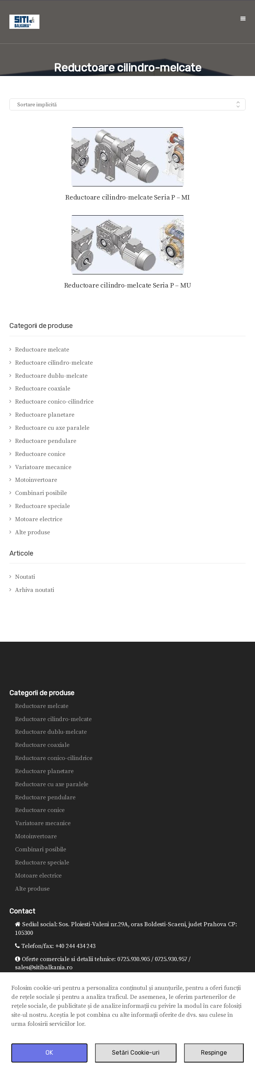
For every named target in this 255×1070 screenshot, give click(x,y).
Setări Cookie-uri (136, 1052)
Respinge (214, 1052)
